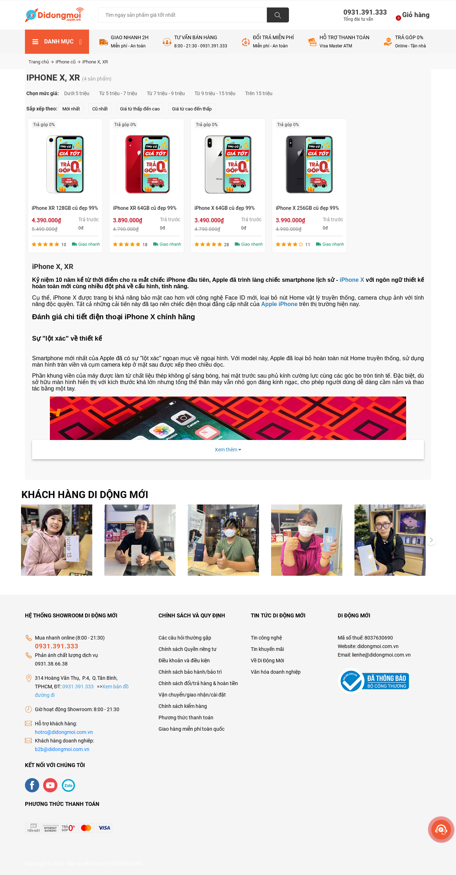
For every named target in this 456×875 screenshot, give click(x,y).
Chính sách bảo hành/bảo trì (190, 672)
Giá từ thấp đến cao (140, 109)
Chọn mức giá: (42, 93)
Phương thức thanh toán (186, 717)
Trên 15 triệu (259, 93)
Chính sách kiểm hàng (183, 706)
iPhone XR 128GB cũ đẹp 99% (65, 208)
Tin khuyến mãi (267, 649)
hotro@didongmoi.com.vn (64, 732)
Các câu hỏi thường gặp (185, 638)
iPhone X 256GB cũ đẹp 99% (307, 208)
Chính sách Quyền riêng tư (188, 649)
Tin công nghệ (266, 638)
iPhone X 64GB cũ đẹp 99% (225, 208)
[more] (441, 829)
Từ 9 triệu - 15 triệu (215, 93)
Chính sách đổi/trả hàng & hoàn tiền (198, 683)
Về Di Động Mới (267, 660)
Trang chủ (41, 61)
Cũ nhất (100, 109)
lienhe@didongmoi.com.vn (381, 655)
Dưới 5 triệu (76, 93)
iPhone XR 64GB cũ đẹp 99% (144, 208)
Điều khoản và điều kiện (184, 660)
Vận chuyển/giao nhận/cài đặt (192, 695)
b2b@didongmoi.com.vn (62, 749)
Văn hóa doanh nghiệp (276, 672)
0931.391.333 (362, 12)
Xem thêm (228, 449)
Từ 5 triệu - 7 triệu (118, 93)
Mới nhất (71, 109)
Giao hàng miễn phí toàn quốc (191, 729)
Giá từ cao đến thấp (192, 109)
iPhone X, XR (95, 61)
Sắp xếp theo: (41, 109)
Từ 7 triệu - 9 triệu (166, 93)
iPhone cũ (68, 61)
